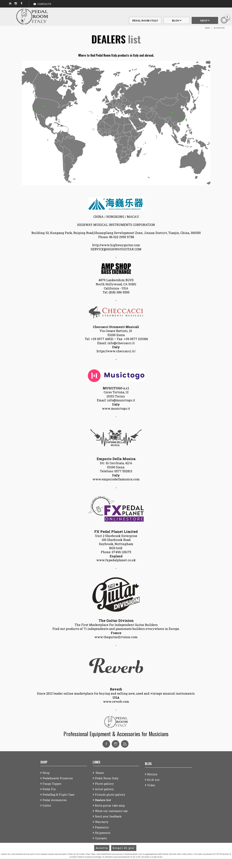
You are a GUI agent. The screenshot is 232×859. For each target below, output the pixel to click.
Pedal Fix (49, 789)
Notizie (152, 774)
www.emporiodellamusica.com (116, 479)
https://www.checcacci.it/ (116, 351)
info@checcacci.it (121, 343)
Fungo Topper (52, 783)
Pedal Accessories (55, 800)
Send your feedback (108, 816)
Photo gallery (104, 783)
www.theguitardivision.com (116, 637)
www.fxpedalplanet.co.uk (116, 560)
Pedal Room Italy (145, 20)
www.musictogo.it (116, 408)
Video (151, 785)
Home (99, 773)
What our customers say (111, 811)
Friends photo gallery (110, 794)
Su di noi (153, 780)
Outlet (47, 805)
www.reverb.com (116, 701)
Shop (205, 20)
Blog (176, 20)
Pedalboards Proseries (58, 778)
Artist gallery (104, 789)
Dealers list (103, 800)
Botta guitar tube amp (110, 805)
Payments (102, 827)
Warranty (101, 822)
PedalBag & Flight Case (58, 794)
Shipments (102, 833)
